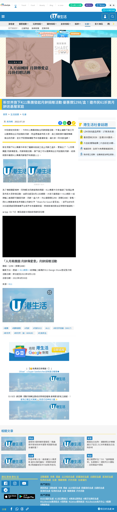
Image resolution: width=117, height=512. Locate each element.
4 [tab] (60, 37)
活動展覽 (44, 476)
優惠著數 (23, 23)
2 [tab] (55, 37)
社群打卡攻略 (76, 5)
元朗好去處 (95, 476)
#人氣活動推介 (61, 498)
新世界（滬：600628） (24, 333)
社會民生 (42, 333)
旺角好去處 (45, 479)
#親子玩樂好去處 (90, 498)
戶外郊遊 (72, 479)
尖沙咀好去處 (68, 476)
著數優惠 (17, 328)
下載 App (102, 5)
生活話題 (14, 114)
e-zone (60, 5)
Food (33, 5)
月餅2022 (38, 328)
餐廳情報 (62, 479)
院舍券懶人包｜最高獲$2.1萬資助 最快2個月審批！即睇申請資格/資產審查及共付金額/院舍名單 (42, 463)
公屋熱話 (25, 28)
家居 (90, 438)
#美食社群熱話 (75, 498)
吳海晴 (10, 121)
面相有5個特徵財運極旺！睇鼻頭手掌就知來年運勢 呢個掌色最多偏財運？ (42, 444)
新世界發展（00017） (63, 328)
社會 (87, 23)
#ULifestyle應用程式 (49, 501)
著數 (6, 328)
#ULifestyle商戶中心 (95, 501)
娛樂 (77, 23)
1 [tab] (53, 37)
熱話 (31, 438)
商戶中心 (89, 5)
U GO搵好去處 (110, 10)
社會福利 (82, 479)
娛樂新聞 (35, 28)
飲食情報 (65, 23)
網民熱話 (44, 487)
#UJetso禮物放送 (76, 501)
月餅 (27, 328)
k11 (48, 328)
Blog (51, 5)
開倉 (58, 476)
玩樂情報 (37, 23)
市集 (52, 476)
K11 (10, 283)
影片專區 (99, 23)
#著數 (108, 501)
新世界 (7, 333)
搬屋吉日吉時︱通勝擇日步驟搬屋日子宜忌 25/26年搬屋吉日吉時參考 (101, 444)
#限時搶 (64, 501)
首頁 (5, 114)
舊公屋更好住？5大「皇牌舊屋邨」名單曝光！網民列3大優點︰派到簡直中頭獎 (100, 462)
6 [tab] (65, 37)
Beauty (42, 5)
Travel (24, 5)
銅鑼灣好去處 (82, 476)
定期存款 (45, 28)
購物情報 (51, 23)
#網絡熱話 (45, 504)
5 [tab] (63, 37)
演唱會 (11, 23)
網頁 (23, 269)
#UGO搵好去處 (47, 498)
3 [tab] (58, 37)
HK (15, 5)
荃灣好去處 (107, 476)
